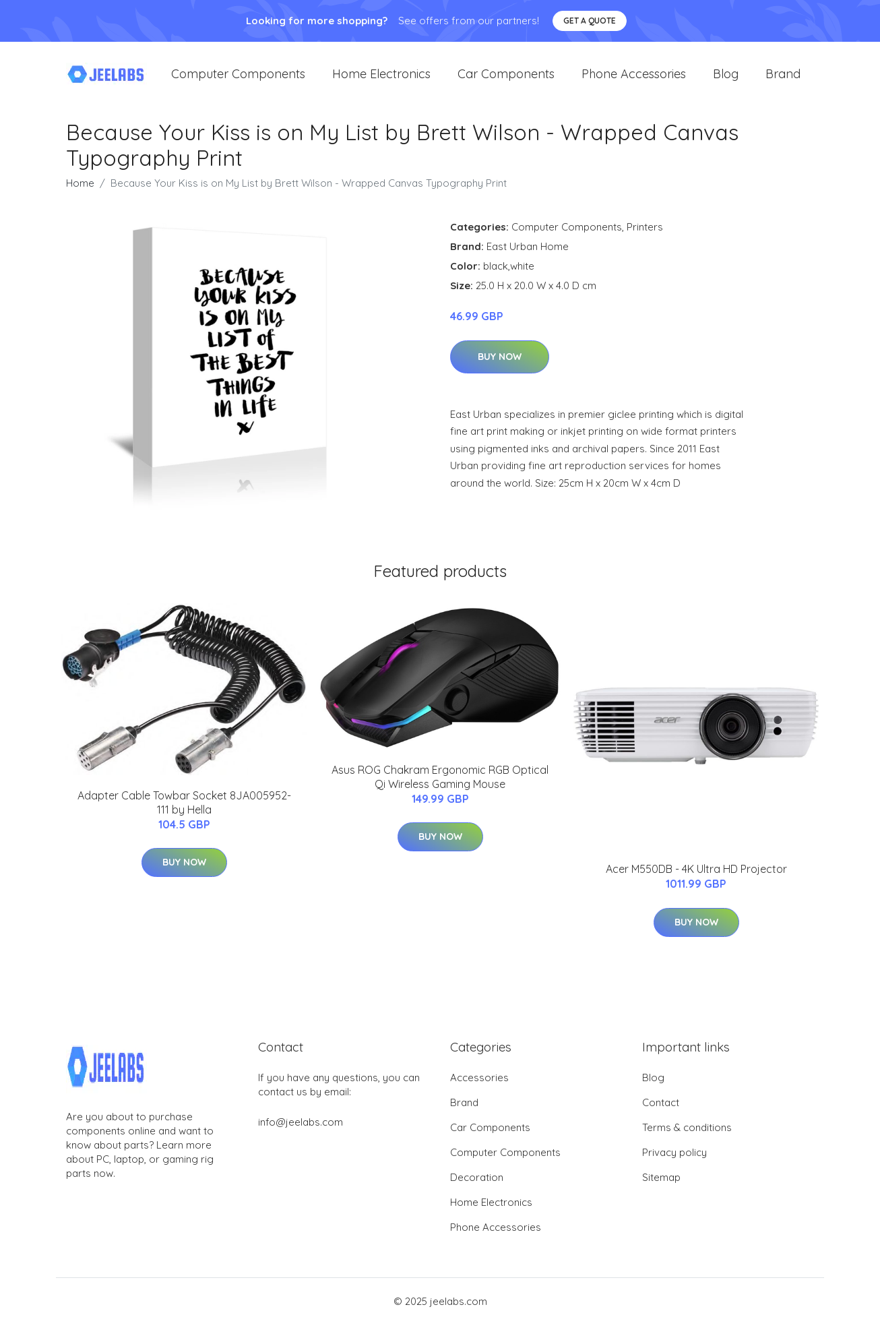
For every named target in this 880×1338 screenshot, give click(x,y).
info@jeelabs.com (300, 1135)
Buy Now (500, 370)
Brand (782, 80)
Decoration (476, 1190)
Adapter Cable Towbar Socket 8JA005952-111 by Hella (184, 816)
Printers (645, 240)
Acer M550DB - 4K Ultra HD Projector (696, 882)
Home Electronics (381, 80)
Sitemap (661, 1190)
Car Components (506, 80)
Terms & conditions (687, 1140)
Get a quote (589, 21)
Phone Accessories (634, 80)
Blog (725, 80)
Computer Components (238, 80)
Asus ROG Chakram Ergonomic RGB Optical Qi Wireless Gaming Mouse (440, 790)
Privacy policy (674, 1165)
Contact (660, 1115)
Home (80, 196)
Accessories (479, 1091)
